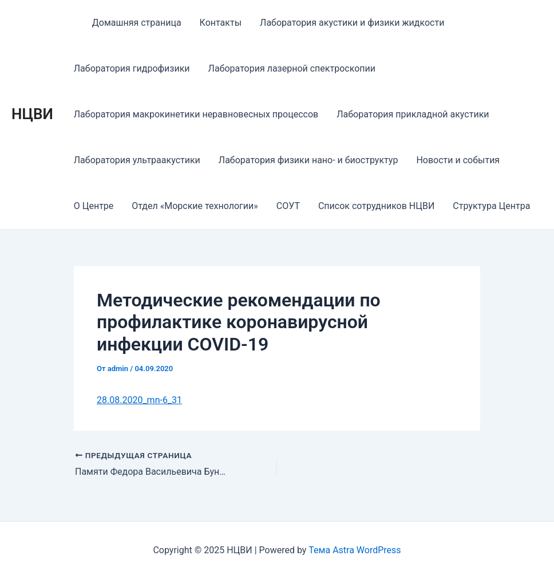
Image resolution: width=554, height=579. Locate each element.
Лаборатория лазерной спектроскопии (291, 68)
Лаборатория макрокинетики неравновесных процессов (196, 114)
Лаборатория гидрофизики (132, 68)
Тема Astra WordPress (354, 550)
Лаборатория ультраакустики (137, 160)
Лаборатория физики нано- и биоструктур (308, 160)
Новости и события (458, 160)
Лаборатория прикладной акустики (413, 114)
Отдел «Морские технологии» (195, 205)
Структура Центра (491, 205)
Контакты (221, 22)
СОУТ (288, 205)
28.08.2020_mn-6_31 (139, 400)
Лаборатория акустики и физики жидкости (352, 22)
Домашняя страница (136, 22)
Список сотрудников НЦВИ (376, 205)
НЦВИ (32, 114)
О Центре (94, 205)
